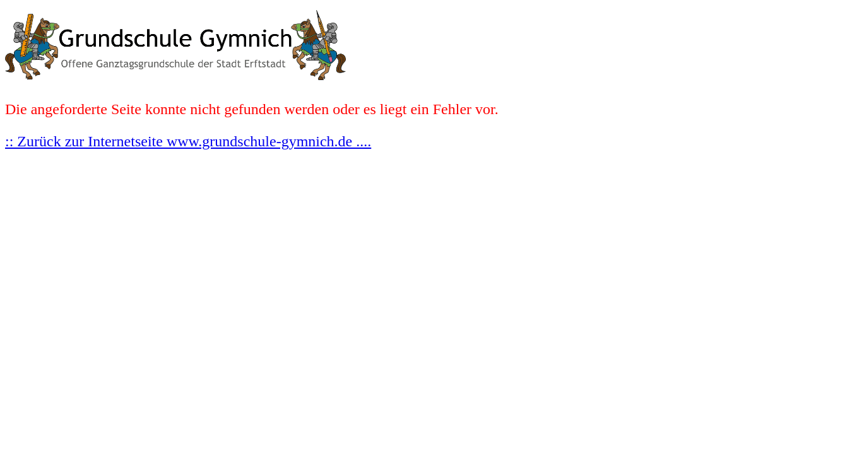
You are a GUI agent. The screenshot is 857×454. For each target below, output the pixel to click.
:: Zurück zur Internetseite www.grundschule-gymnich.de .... (188, 141)
